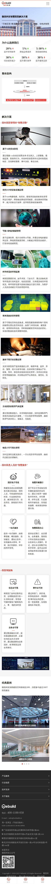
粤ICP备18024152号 (27, 876)
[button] (22, 769)
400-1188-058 (16, 812)
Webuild (23, 873)
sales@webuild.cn (15, 818)
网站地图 (41, 876)
